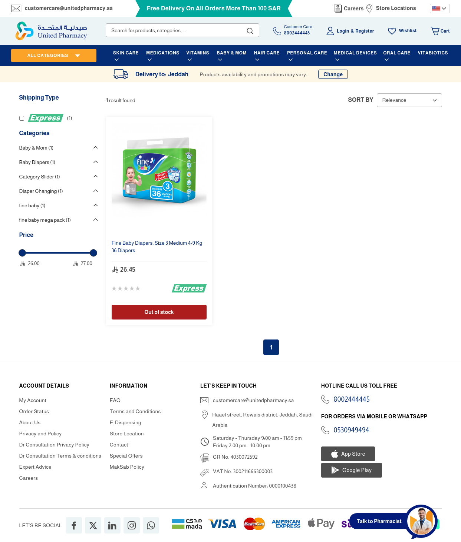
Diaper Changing (41, 191)
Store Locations (396, 8)
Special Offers (126, 456)
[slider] (22, 253)
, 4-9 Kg (157, 246)
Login (343, 31)
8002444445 (352, 399)
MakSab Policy (127, 467)
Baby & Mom (36, 148)
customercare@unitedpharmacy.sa (69, 8)
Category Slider (39, 177)
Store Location (127, 433)
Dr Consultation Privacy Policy (54, 445)
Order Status (34, 411)
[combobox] (182, 30)
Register (364, 31)
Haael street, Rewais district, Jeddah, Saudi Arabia (262, 420)
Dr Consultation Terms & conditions (60, 456)
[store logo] (51, 31)
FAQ (115, 400)
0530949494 (351, 430)
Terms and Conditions (135, 411)
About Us (30, 422)
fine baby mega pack (45, 220)
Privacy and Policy (40, 433)
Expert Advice (35, 467)
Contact (119, 445)
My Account (33, 400)
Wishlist (408, 30)
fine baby (32, 205)
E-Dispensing (125, 422)
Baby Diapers (37, 162)
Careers (354, 8)
